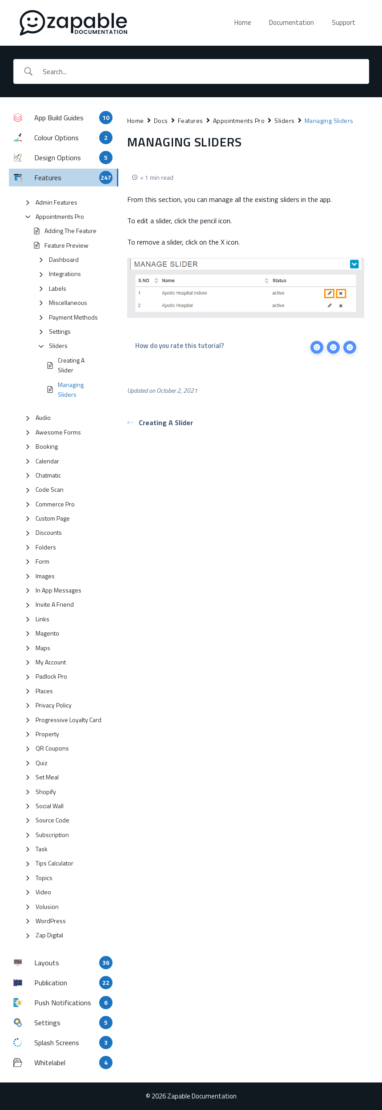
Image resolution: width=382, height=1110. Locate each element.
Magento (47, 633)
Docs (161, 120)
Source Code (52, 820)
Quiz (42, 762)
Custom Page (53, 518)
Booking (47, 446)
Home (242, 22)
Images (45, 576)
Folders (46, 547)
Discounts (49, 532)
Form (42, 561)
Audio (43, 417)
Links (42, 619)
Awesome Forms (58, 432)
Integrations (65, 273)
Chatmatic (48, 475)
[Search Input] (202, 71)
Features (190, 120)
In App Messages (58, 590)
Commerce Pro (55, 504)
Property (47, 734)
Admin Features (56, 202)
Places (44, 690)
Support (343, 22)
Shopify (46, 791)
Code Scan (50, 489)
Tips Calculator (54, 863)
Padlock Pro (51, 676)
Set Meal (47, 777)
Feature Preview (66, 245)
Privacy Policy (54, 705)
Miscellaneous (68, 302)
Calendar (47, 461)
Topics (44, 877)
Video (43, 892)
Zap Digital (49, 935)
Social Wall (50, 805)
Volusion (47, 906)
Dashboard (64, 259)
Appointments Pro (60, 216)
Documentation (291, 22)
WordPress (51, 920)
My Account (51, 662)
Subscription (52, 834)
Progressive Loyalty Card (68, 719)
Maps (43, 647)
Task (42, 848)
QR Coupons (52, 748)
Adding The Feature (70, 230)
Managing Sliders (71, 389)
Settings (60, 331)
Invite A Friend (55, 604)
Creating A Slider (71, 365)
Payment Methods (73, 317)
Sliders (58, 345)
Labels (57, 288)
